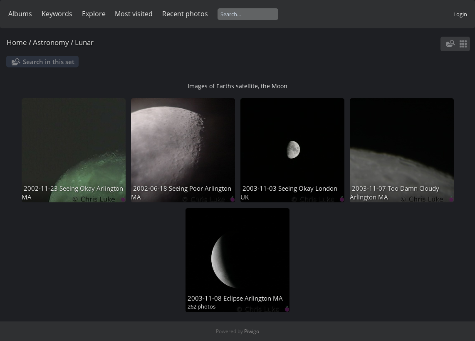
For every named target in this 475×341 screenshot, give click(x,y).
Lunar (84, 42)
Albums (20, 13)
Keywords (57, 13)
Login (460, 14)
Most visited (134, 13)
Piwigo (251, 331)
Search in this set (48, 61)
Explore (94, 13)
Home (17, 42)
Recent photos (185, 13)
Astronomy (51, 42)
